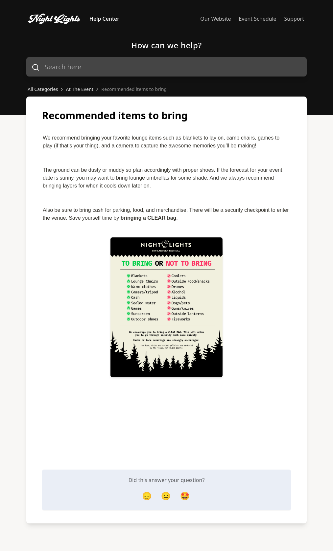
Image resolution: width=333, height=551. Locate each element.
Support (294, 18)
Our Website (215, 18)
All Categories (43, 89)
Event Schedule (257, 18)
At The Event (79, 89)
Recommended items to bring (134, 89)
